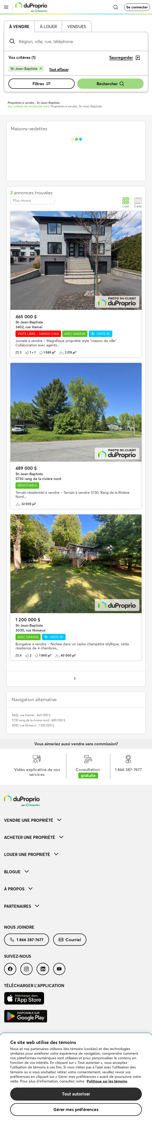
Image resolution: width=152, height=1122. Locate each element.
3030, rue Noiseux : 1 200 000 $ (33, 725)
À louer (48, 26)
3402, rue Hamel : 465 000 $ (31, 715)
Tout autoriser (76, 1093)
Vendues (76, 26)
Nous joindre (19, 927)
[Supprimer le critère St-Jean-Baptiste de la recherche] (26, 69)
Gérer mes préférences (76, 1109)
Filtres (42, 83)
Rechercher (111, 83)
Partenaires (21, 906)
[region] (76, 1077)
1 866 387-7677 (26, 939)
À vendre (19, 26)
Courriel (70, 939)
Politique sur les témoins (107, 1081)
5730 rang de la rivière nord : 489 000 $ (38, 720)
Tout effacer (59, 69)
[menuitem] (76, 820)
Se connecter (137, 7)
